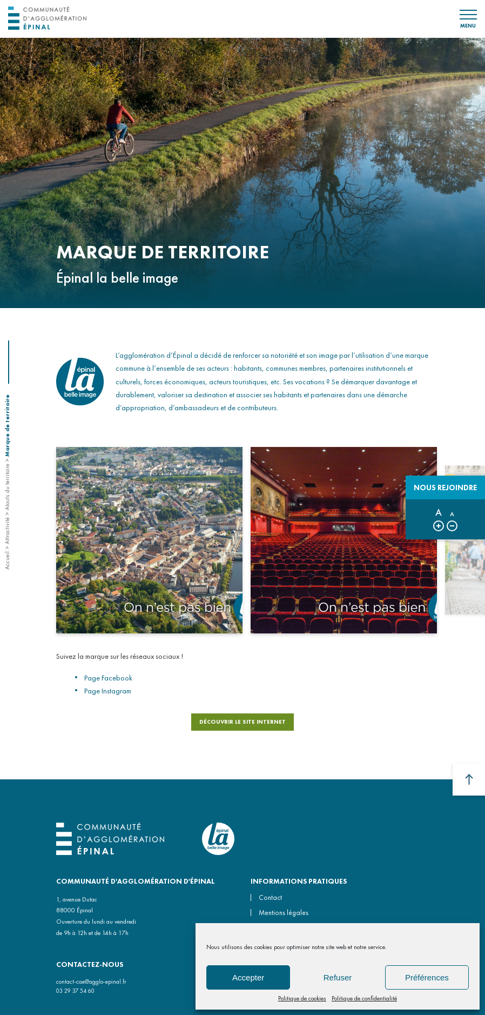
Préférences (427, 977)
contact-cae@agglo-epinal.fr (91, 981)
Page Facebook (108, 680)
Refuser (338, 977)
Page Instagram (107, 693)
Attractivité (7, 530)
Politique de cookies (302, 998)
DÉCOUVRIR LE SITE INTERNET (242, 725)
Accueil (7, 560)
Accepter (248, 977)
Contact (270, 897)
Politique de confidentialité (364, 998)
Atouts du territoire (7, 487)
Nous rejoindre (445, 487)
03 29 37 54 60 (75, 990)
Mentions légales (283, 912)
